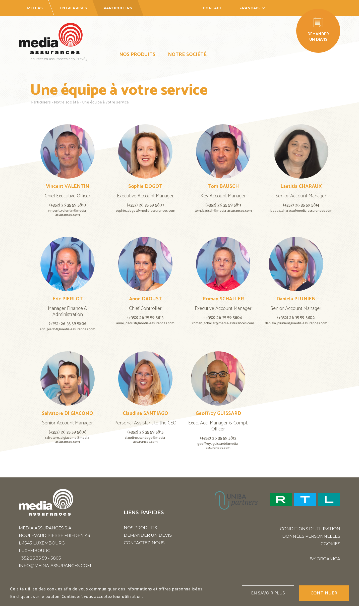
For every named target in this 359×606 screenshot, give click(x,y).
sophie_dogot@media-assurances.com (145, 211)
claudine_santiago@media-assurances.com (145, 440)
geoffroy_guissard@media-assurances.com (218, 446)
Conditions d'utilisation (310, 529)
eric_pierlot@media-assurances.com (67, 329)
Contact (212, 8)
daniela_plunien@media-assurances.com (296, 323)
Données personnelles (311, 536)
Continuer (324, 593)
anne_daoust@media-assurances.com (145, 323)
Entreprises (73, 8)
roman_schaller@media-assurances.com (223, 323)
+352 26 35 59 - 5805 (40, 558)
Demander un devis (148, 535)
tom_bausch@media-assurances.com (223, 211)
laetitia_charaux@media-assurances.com (301, 211)
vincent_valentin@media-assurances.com (67, 213)
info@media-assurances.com (55, 566)
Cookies (330, 544)
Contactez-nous (144, 543)
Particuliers (118, 8)
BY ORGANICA (325, 559)
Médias (35, 8)
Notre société (187, 54)
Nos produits (137, 54)
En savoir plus (268, 593)
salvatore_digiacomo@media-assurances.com (67, 440)
